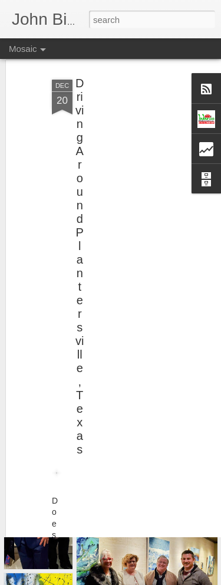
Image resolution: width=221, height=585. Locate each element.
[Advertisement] (120, 134)
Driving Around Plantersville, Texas (79, 247)
